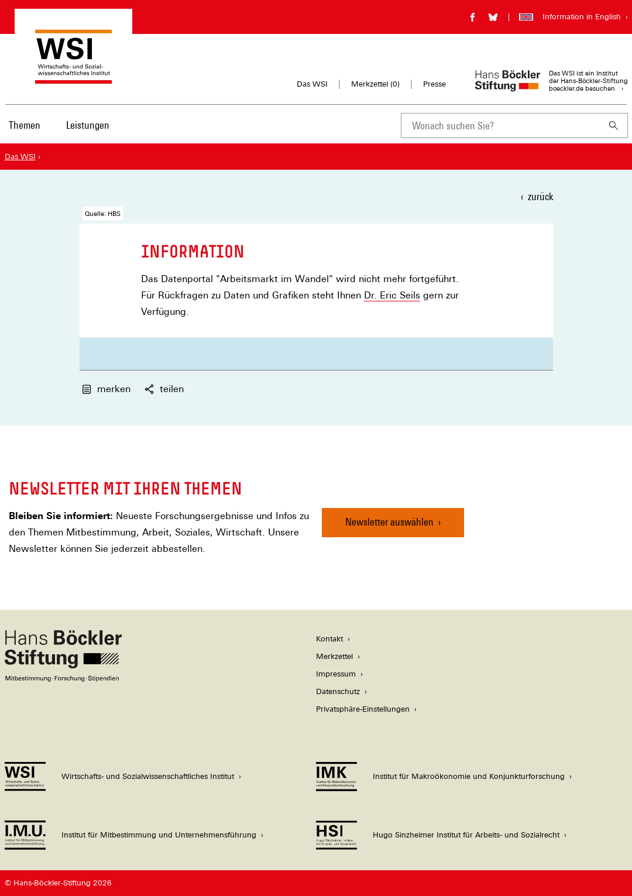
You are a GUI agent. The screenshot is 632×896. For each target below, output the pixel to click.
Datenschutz (338, 691)
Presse (434, 84)
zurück (540, 196)
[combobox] (500, 125)
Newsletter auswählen (389, 522)
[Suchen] (614, 125)
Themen (24, 125)
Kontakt (329, 638)
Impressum (336, 674)
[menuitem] (25, 133)
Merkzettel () (375, 84)
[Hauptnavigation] (60, 125)
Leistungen (87, 125)
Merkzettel (334, 656)
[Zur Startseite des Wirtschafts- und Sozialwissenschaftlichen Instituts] (73, 78)
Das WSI (312, 84)
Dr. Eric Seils (392, 295)
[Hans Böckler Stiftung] (63, 678)
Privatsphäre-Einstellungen (363, 709)
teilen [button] (164, 388)
